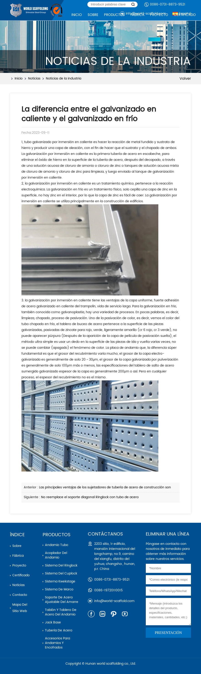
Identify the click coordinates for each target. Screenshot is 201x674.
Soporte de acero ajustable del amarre (61, 600)
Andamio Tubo (56, 545)
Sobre (16, 545)
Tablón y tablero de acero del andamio (60, 612)
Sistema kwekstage (60, 581)
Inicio (19, 78)
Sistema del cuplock (61, 573)
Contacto (19, 594)
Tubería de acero (58, 630)
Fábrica (18, 555)
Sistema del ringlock (61, 565)
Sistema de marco (59, 589)
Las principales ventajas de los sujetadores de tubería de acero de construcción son (105, 487)
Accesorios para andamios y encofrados (57, 643)
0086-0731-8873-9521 (167, 4)
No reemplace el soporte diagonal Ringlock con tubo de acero (90, 497)
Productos (56, 535)
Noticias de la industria (63, 78)
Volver (185, 79)
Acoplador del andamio (56, 555)
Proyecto (19, 565)
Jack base (53, 622)
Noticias (34, 78)
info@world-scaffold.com (114, 601)
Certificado (21, 575)
